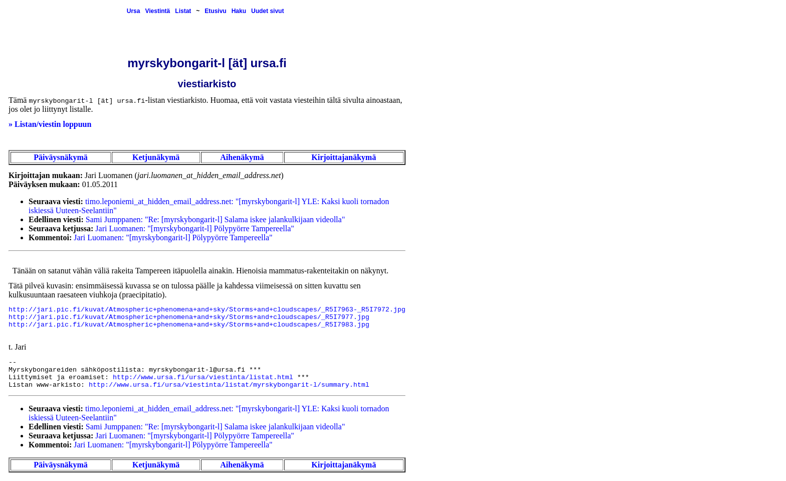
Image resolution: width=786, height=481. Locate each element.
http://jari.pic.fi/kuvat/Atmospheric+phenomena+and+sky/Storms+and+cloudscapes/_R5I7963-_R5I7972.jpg (207, 309)
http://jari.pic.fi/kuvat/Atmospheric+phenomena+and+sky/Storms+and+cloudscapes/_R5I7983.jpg (189, 325)
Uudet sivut (267, 11)
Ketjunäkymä (155, 157)
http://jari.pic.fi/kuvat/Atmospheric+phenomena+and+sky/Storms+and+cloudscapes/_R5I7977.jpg (189, 317)
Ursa (133, 11)
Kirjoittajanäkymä (343, 157)
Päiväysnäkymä (61, 157)
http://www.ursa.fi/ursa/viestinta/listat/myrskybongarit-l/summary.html (229, 385)
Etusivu (215, 11)
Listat (183, 11)
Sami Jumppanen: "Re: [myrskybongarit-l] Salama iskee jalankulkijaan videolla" (215, 219)
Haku (239, 11)
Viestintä (157, 11)
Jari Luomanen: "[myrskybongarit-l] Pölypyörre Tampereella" (194, 228)
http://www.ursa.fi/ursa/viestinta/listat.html (203, 377)
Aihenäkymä (242, 157)
